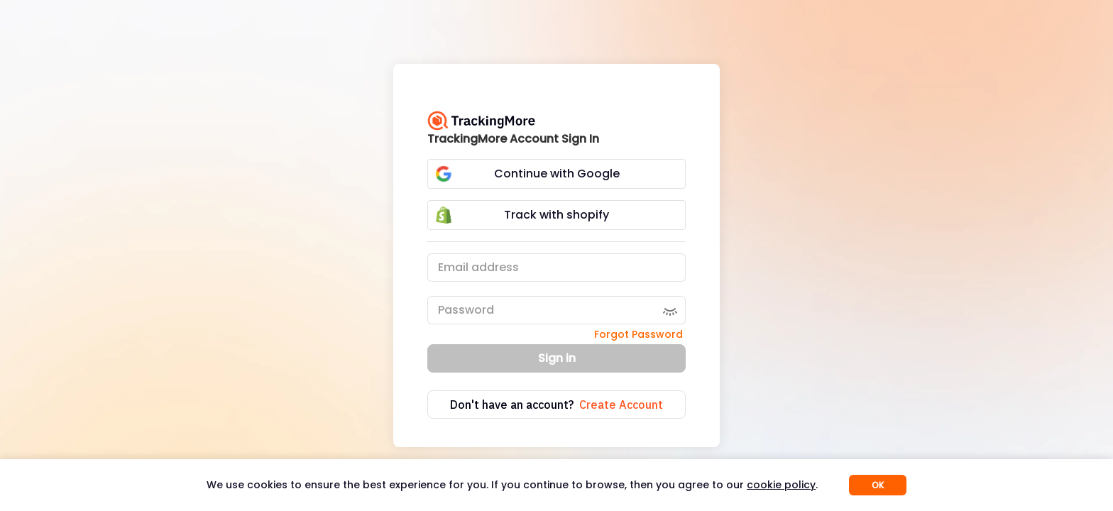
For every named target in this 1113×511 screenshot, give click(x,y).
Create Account (621, 404)
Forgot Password (638, 334)
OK (878, 485)
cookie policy (781, 485)
